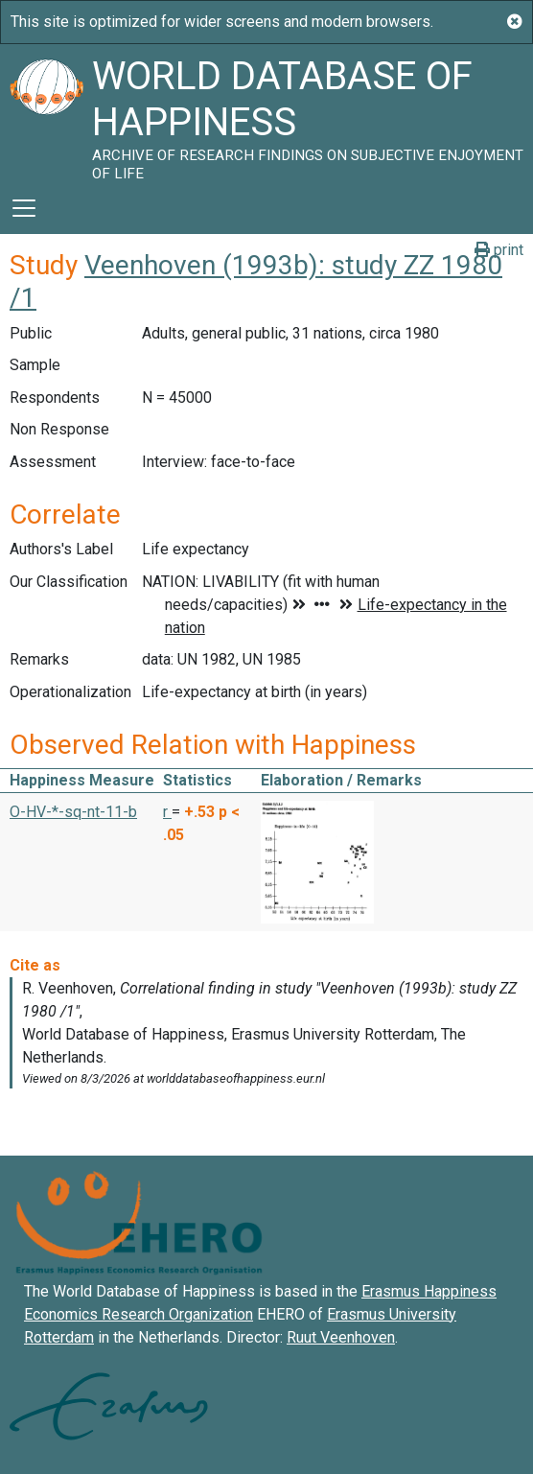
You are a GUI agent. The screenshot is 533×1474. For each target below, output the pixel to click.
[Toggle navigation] (24, 208)
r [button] (167, 812)
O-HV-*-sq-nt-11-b (73, 812)
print (499, 250)
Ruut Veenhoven (341, 1337)
